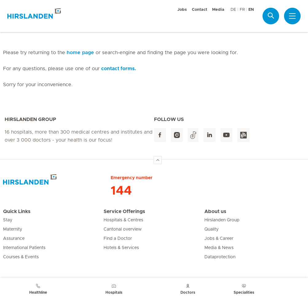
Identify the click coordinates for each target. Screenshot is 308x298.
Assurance (14, 238)
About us (215, 211)
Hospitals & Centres (123, 220)
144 (121, 191)
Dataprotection (219, 257)
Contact (199, 10)
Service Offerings (124, 211)
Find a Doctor (118, 238)
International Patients (24, 248)
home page (80, 52)
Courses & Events (21, 257)
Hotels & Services (121, 248)
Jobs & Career (218, 238)
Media (218, 10)
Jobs (182, 10)
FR (242, 10)
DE (233, 10)
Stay (7, 220)
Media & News (219, 248)
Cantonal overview (123, 229)
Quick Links (16, 211)
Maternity (12, 229)
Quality (211, 229)
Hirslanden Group (221, 220)
